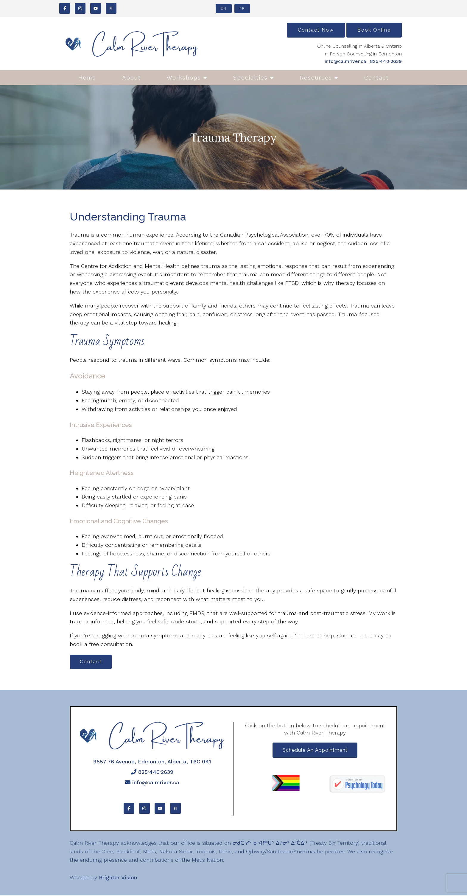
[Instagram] (80, 8)
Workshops (183, 77)
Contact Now (316, 30)
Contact (376, 77)
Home (87, 77)
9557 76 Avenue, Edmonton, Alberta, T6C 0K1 (152, 762)
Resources (316, 77)
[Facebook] (64, 8)
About (131, 77)
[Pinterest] (111, 8)
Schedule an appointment (315, 751)
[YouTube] (95, 8)
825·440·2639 (386, 61)
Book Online (374, 30)
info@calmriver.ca (345, 61)
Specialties (250, 77)
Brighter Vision (118, 878)
